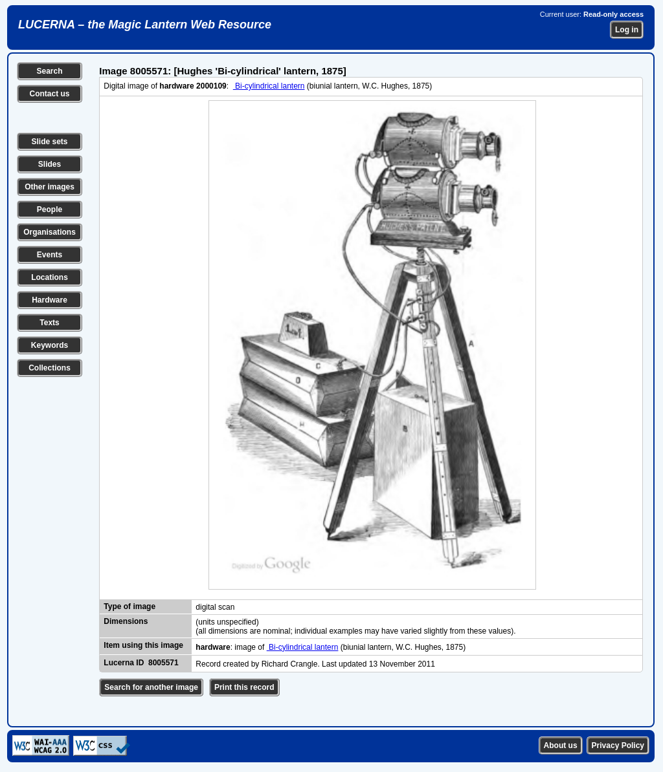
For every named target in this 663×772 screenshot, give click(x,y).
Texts (49, 322)
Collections (49, 367)
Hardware (49, 300)
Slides (49, 164)
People (49, 209)
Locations (49, 277)
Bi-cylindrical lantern (269, 86)
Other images (49, 186)
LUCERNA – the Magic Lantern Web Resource (144, 24)
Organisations (49, 232)
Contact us (49, 93)
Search (49, 71)
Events (49, 254)
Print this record (244, 687)
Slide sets (49, 141)
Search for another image (151, 687)
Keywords (49, 345)
